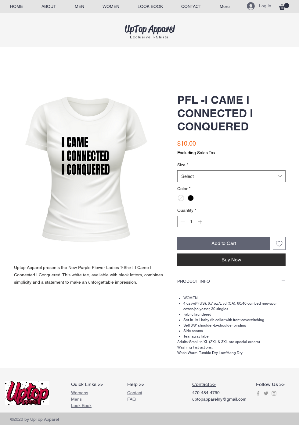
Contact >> (204, 384)
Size (182, 164)
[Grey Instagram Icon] (274, 393)
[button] (284, 6)
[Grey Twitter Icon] (266, 393)
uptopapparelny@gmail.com (219, 399)
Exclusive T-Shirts (149, 37)
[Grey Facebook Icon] (258, 393)
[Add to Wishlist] (279, 243)
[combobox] (231, 176)
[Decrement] (182, 221)
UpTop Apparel (150, 29)
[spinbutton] (191, 221)
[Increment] (200, 221)
